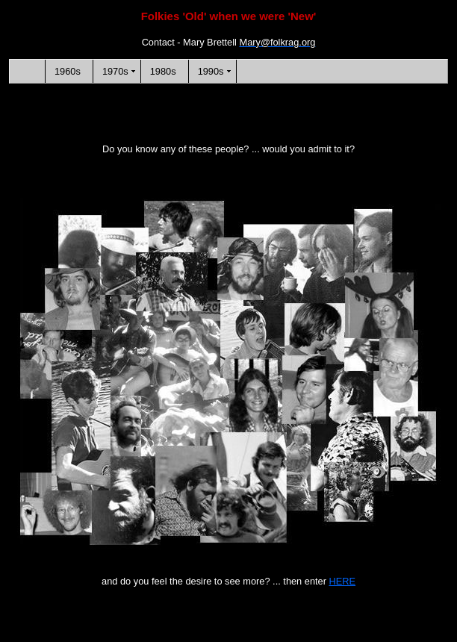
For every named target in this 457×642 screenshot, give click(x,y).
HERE (342, 581)
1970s (115, 71)
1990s (211, 71)
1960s (68, 71)
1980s (163, 71)
